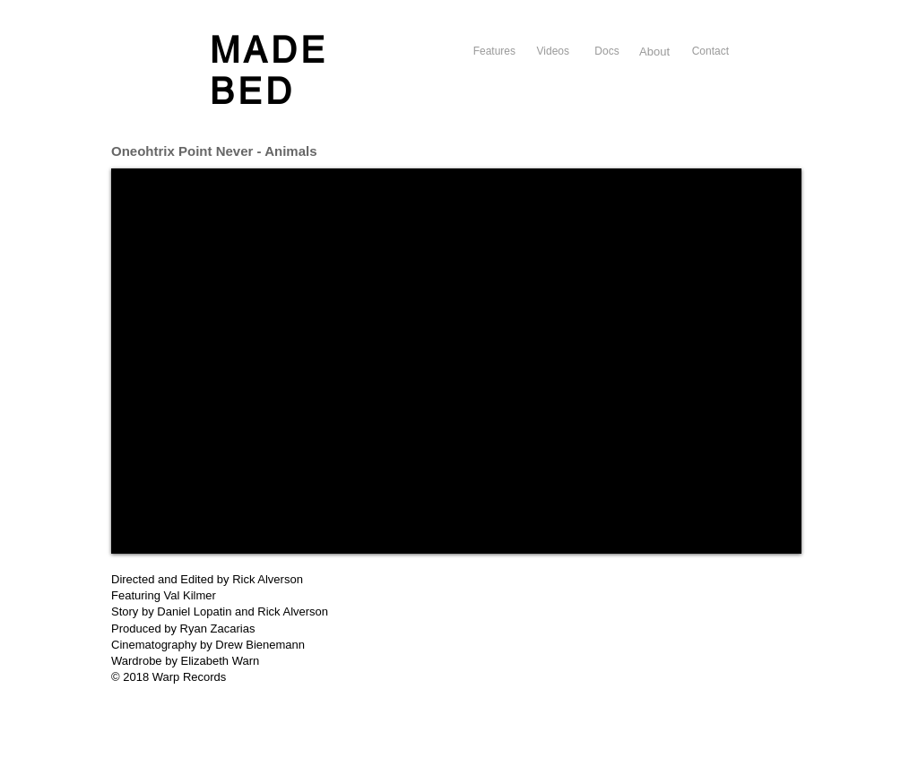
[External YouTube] (456, 361)
